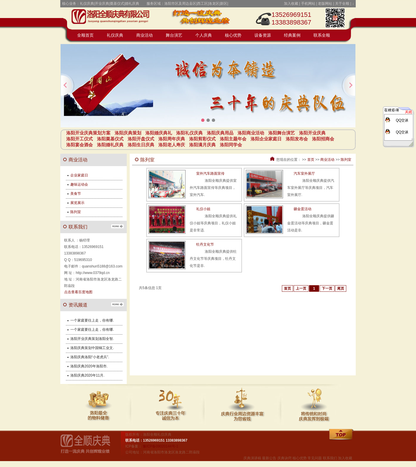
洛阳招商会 (323, 138)
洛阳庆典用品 (220, 132)
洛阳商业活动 (251, 132)
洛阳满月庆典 (202, 144)
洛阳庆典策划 (128, 132)
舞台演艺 (174, 35)
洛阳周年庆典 (171, 138)
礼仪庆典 (115, 35)
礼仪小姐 (203, 209)
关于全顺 (342, 3)
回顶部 (341, 435)
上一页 (301, 288)
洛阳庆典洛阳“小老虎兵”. (89, 357)
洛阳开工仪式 (79, 138)
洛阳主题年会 (233, 138)
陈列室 (346, 160)
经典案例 (292, 35)
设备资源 (262, 35)
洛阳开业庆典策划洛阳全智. (92, 339)
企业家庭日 (79, 175)
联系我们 (330, 458)
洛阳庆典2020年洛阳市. (89, 366)
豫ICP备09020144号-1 (160, 446)
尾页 (340, 288)
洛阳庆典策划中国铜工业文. (92, 348)
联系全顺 (321, 35)
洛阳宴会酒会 (79, 144)
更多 (117, 226)
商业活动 (144, 35)
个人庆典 (203, 35)
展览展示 (77, 203)
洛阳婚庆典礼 (158, 132)
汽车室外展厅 (304, 173)
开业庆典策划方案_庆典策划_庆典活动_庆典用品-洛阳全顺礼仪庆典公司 (113, 17)
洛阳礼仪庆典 (189, 132)
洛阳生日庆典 (141, 144)
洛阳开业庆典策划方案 (88, 132)
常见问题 (315, 458)
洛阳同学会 (231, 144)
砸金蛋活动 (302, 209)
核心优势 (233, 35)
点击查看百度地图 (78, 292)
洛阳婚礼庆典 (110, 144)
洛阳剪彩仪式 (202, 138)
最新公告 (269, 458)
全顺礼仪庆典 (89, 446)
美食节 (75, 194)
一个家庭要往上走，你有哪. (92, 320)
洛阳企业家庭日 (266, 138)
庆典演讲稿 (252, 458)
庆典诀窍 (284, 458)
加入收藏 (291, 3)
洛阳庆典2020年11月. (87, 375)
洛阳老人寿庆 (171, 144)
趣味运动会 (79, 184)
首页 (310, 160)
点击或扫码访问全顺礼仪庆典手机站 (335, 17)
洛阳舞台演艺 (281, 132)
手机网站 (308, 3)
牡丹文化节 (205, 244)
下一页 (327, 288)
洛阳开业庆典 (312, 132)
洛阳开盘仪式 (141, 138)
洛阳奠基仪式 (110, 138)
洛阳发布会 (297, 138)
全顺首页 (85, 35)
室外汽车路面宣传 (210, 173)
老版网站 (325, 3)
